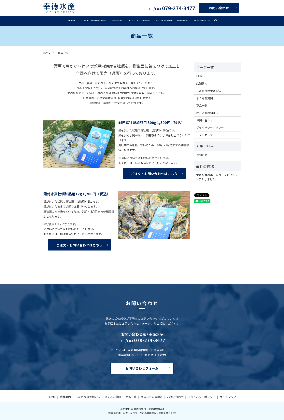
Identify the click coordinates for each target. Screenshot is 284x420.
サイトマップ (204, 135)
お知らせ (201, 155)
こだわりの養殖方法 (95, 20)
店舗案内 (180, 20)
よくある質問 (162, 20)
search (212, 21)
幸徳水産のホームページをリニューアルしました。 (217, 177)
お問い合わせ (219, 8)
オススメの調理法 (139, 20)
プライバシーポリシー (210, 127)
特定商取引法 (199, 20)
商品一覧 (117, 20)
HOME (75, 20)
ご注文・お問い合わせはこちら (154, 173)
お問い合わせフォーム (142, 368)
